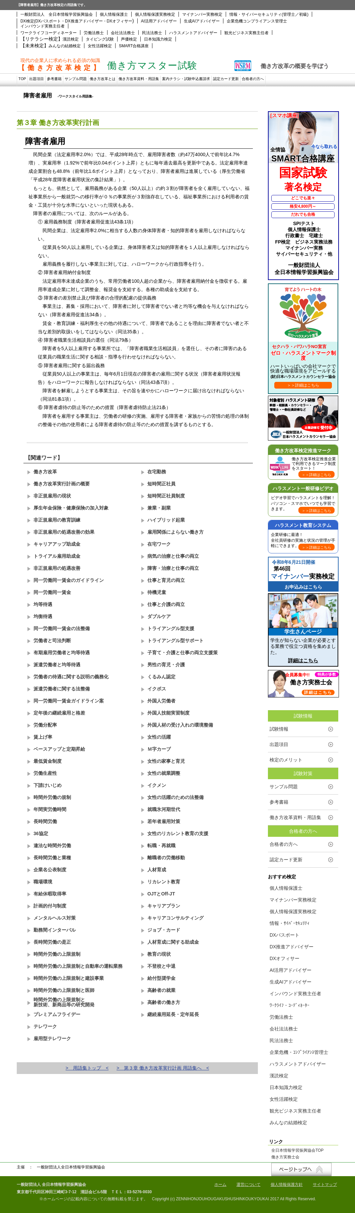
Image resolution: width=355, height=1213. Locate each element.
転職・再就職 (161, 845)
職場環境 (42, 881)
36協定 (40, 833)
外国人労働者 (161, 700)
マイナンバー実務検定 (202, 14)
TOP (22, 79)
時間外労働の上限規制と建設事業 (68, 978)
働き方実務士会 (285, 1157)
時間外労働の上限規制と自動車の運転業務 (78, 966)
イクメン (156, 785)
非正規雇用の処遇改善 (56, 568)
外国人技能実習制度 (168, 713)
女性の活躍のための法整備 (175, 797)
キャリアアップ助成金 (56, 544)
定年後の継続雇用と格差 (59, 713)
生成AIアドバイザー (202, 21)
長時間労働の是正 (52, 942)
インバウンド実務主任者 (42, 26)
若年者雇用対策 (163, 821)
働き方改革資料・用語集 (139, 79)
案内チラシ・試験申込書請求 (186, 79)
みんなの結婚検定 (65, 46)
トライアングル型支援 (170, 628)
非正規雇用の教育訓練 (56, 520)
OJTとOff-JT (161, 893)
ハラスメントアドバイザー (193, 32)
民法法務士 (152, 32)
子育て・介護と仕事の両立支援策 (182, 652)
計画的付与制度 (49, 905)
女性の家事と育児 (166, 761)
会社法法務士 (123, 32)
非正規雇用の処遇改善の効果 (63, 532)
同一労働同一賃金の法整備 (61, 628)
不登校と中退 (161, 966)
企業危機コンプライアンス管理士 (257, 21)
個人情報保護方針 (287, 1184)
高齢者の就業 (161, 990)
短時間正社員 (161, 483)
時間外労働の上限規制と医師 (63, 990)
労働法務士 (94, 32)
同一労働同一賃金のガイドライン (68, 580)
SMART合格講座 (134, 46)
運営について (248, 1184)
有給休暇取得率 (49, 893)
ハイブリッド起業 (166, 520)
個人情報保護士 (114, 14)
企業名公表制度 (49, 869)
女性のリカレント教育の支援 (177, 833)
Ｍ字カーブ (159, 749)
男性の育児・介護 (166, 664)
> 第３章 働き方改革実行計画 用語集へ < (163, 1068)
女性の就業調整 (163, 773)
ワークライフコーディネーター (48, 32)
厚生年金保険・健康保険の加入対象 (71, 508)
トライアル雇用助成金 (56, 556)
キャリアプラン (163, 905)
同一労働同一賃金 (52, 592)
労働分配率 (45, 725)
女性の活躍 (159, 737)
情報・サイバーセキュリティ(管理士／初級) (268, 14)
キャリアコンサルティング (175, 918)
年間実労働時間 (49, 809)
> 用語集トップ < (87, 1068)
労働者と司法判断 (52, 640)
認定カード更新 (226, 79)
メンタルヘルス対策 (54, 918)
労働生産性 (45, 773)
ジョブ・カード (163, 930)
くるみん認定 (161, 676)
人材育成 (156, 869)
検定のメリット (286, 759)
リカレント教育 (163, 881)
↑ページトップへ (301, 1169)
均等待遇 (42, 604)
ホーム (220, 1184)
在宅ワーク (159, 544)
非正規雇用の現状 (52, 495)
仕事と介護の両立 (166, 604)
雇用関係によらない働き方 (175, 532)
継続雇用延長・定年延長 (173, 1014)
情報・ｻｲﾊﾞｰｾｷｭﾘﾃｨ (289, 923)
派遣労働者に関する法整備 (61, 688)
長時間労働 (45, 821)
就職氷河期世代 (163, 809)
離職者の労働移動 (166, 857)
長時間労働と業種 (52, 857)
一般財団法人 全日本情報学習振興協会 (56, 14)
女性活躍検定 (100, 46)
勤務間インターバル (54, 930)
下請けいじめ (47, 785)
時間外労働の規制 (52, 797)
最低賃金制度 (47, 761)
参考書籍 (54, 79)
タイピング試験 (100, 39)
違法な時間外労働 (52, 845)
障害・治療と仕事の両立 (173, 568)
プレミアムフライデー (56, 1014)
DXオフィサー (284, 958)
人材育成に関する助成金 (173, 942)
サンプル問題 (76, 79)
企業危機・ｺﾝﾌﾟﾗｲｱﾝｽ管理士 (299, 1052)
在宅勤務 (156, 471)
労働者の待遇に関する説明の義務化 (71, 676)
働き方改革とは (103, 79)
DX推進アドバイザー (291, 946)
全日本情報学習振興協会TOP (297, 1151)
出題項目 (36, 79)
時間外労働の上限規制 (56, 954)
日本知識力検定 (158, 39)
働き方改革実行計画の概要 (61, 483)
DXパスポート (284, 935)
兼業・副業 (159, 508)
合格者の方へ (253, 79)
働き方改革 (45, 471)
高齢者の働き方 (163, 1002)
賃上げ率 (42, 737)
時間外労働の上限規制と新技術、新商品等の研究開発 (63, 1002)
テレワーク (45, 1026)
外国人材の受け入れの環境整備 (180, 725)
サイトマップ (325, 1184)
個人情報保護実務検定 (155, 14)
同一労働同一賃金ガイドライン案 (68, 700)
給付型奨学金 (161, 978)
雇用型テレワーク (52, 1038)
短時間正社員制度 (166, 495)
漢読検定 (71, 39)
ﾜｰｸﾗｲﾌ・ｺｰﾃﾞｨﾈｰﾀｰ (289, 1005)
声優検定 (129, 39)
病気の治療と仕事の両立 (173, 556)
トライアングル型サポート (175, 640)
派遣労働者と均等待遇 (56, 664)
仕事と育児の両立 (166, 580)
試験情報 (279, 729)
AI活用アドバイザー (159, 21)
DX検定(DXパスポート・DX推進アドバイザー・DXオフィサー (76, 21)
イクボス (156, 688)
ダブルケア (159, 616)
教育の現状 (159, 954)
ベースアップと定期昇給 (59, 749)
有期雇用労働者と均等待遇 (61, 652)
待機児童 (156, 592)
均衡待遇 (42, 616)
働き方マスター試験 (152, 65)
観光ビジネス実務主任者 (246, 32)
